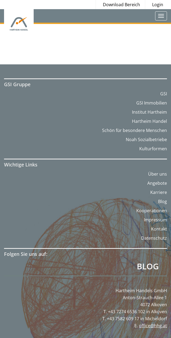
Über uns (157, 174)
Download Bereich (121, 5)
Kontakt (159, 229)
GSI (163, 94)
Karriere (158, 192)
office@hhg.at (153, 326)
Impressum (155, 220)
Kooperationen (151, 211)
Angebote (157, 183)
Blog (162, 201)
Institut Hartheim (149, 112)
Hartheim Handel (149, 121)
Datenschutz (154, 238)
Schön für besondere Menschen (134, 130)
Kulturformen (153, 149)
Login (157, 5)
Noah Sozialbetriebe (146, 139)
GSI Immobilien (151, 103)
